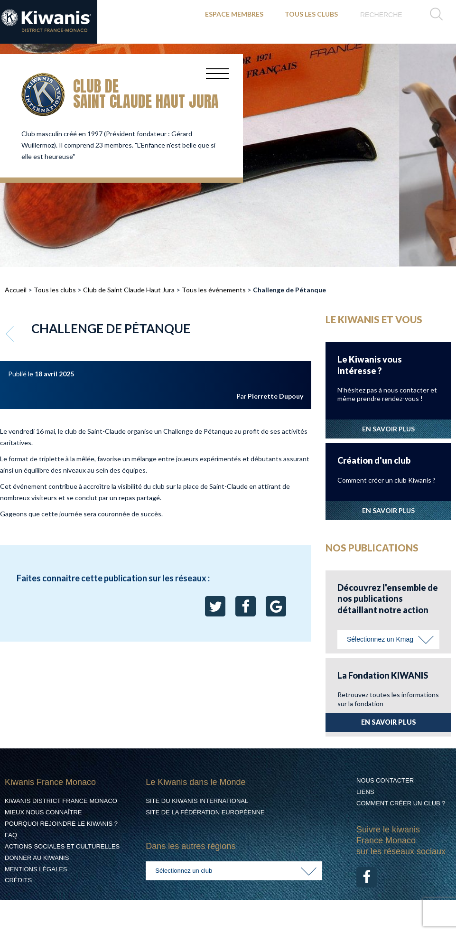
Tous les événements (214, 290)
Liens (365, 791)
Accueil (16, 290)
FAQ (11, 835)
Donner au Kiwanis (37, 857)
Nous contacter (385, 780)
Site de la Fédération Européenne (205, 812)
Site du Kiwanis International (197, 800)
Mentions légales (36, 869)
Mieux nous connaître (43, 812)
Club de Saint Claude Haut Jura (129, 290)
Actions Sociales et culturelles (62, 846)
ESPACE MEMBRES (234, 14)
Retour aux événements (11, 334)
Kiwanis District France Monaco (61, 800)
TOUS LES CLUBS (311, 14)
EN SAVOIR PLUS (388, 429)
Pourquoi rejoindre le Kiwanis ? (61, 823)
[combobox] (388, 639)
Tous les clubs (55, 290)
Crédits (18, 880)
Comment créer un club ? (401, 803)
